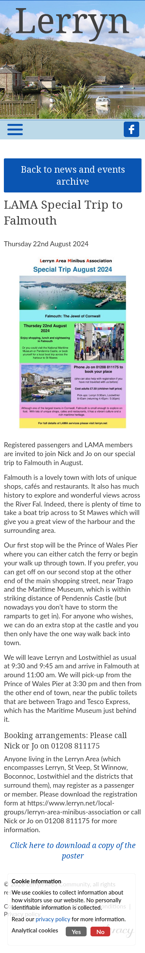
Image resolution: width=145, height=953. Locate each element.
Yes (76, 931)
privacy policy (53, 918)
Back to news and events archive (73, 175)
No (100, 931)
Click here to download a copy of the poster (73, 850)
